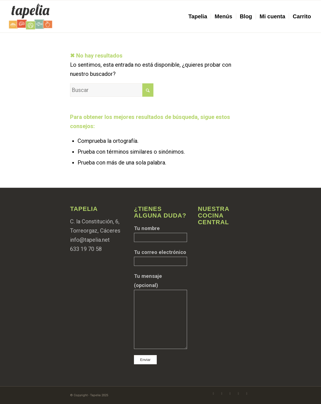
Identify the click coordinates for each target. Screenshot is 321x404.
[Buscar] (111, 90)
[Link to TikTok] (238, 393)
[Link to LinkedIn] (247, 393)
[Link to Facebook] (213, 393)
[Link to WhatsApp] (230, 393)
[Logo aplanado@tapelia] (30, 16)
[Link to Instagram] (222, 393)
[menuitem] (198, 16)
